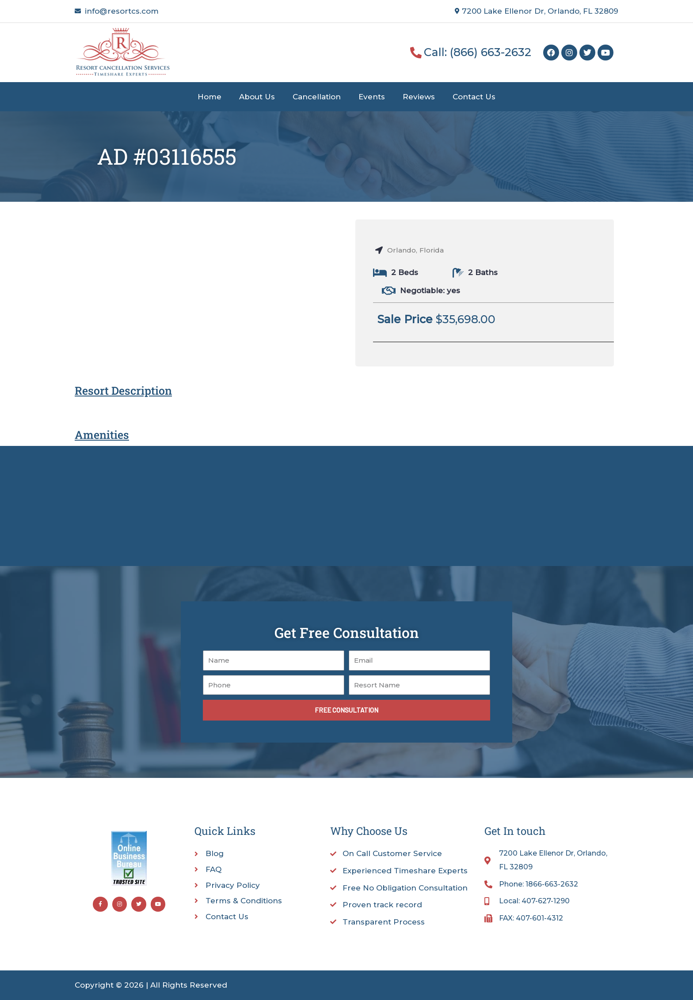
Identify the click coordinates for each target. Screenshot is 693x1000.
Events (371, 96)
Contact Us (474, 96)
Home (209, 96)
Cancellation (317, 96)
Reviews (419, 96)
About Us (257, 96)
